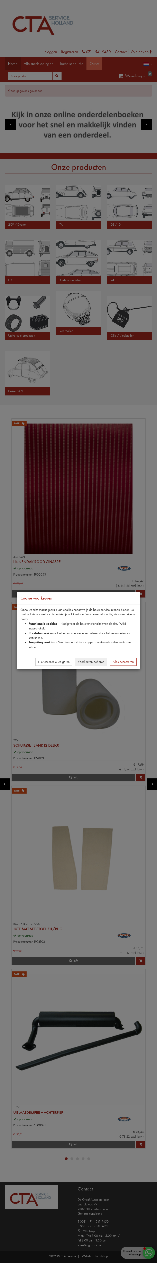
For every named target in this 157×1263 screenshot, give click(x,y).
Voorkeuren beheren (91, 662)
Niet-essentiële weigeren (54, 662)
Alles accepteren (123, 662)
